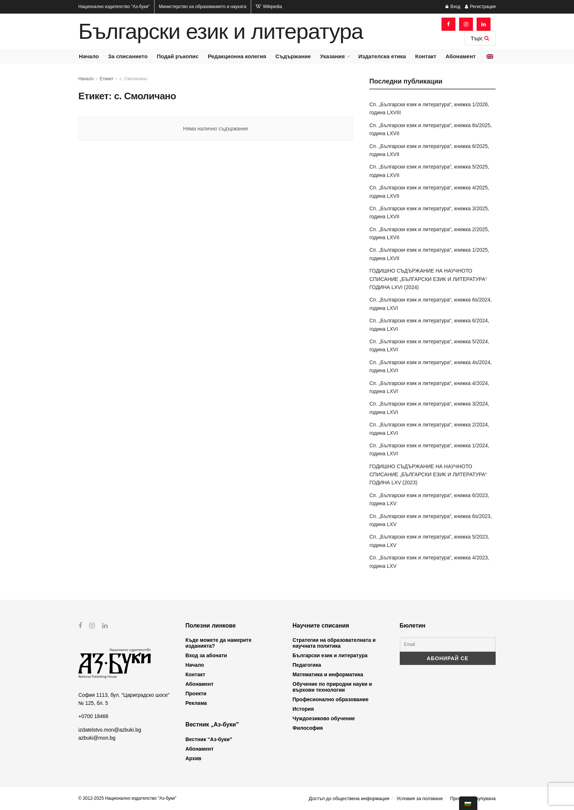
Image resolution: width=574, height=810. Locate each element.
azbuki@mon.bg (96, 738)
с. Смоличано (134, 78)
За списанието (128, 56)
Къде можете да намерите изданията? (218, 643)
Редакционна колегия (237, 56)
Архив (193, 758)
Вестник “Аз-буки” (209, 739)
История (303, 709)
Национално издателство (114, 6)
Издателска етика (382, 56)
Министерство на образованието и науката (202, 6)
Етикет (106, 78)
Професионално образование (330, 699)
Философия (307, 728)
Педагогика (306, 665)
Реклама (196, 703)
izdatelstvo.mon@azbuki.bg (109, 730)
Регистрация (480, 6)
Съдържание (293, 56)
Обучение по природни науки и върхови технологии (332, 687)
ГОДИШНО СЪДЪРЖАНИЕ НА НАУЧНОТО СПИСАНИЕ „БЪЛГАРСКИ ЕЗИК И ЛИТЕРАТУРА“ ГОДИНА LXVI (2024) (428, 279)
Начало (89, 56)
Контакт (425, 56)
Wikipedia (269, 6)
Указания (332, 56)
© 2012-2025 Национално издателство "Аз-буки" (127, 798)
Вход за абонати (206, 655)
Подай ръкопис (177, 56)
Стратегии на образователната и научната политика (334, 643)
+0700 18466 (93, 716)
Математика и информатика (327, 674)
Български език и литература (220, 31)
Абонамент (461, 56)
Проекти (196, 693)
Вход (453, 6)
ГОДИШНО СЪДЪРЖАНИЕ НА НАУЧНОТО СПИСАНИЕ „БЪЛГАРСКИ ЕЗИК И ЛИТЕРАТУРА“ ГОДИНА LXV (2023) (428, 474)
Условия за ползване (419, 798)
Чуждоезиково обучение (323, 718)
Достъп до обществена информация (349, 798)
